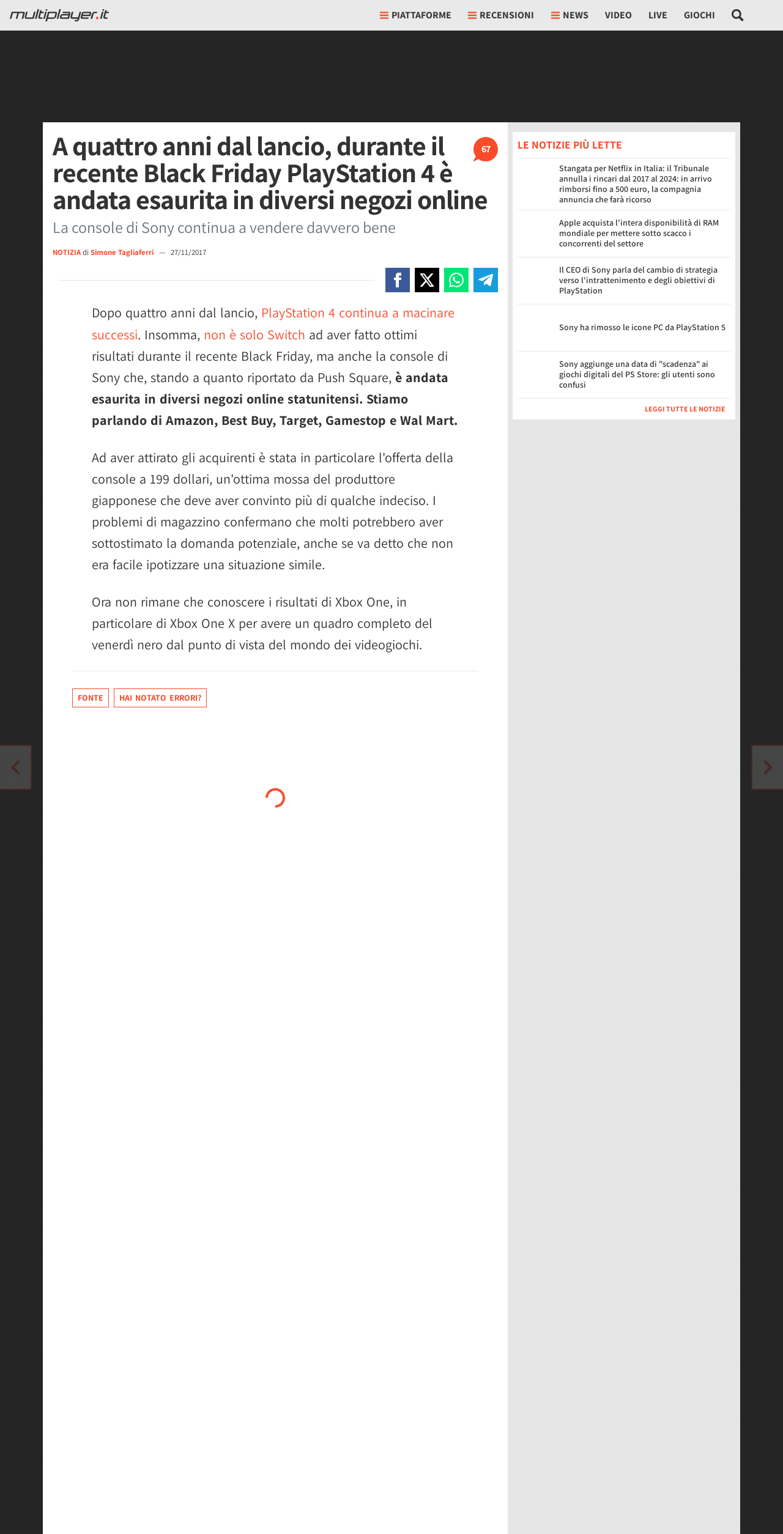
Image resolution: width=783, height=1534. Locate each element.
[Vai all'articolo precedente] (767, 767)
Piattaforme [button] (415, 15)
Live (657, 15)
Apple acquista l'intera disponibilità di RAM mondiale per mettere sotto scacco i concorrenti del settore (639, 233)
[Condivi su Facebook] (397, 280)
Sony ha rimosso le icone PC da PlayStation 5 (642, 327)
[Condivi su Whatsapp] (456, 280)
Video (618, 15)
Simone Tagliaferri (123, 252)
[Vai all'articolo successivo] (15, 767)
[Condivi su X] (427, 280)
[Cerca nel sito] (738, 15)
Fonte (90, 697)
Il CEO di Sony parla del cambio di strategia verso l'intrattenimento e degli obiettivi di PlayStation (638, 280)
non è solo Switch (254, 334)
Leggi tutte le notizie (685, 408)
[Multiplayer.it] (59, 15)
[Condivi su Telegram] (485, 280)
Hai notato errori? (160, 697)
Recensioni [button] (501, 15)
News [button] (569, 15)
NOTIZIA (67, 252)
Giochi (699, 15)
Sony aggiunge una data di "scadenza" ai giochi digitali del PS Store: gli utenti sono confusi (637, 374)
